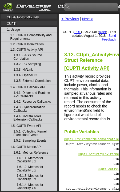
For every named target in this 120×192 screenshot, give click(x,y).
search (67, 7)
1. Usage (13, 29)
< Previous (70, 19)
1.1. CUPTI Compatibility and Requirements (31, 37)
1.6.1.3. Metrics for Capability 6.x (30, 177)
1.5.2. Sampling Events (30, 140)
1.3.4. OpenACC (25, 75)
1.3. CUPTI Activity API (26, 49)
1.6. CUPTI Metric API (26, 147)
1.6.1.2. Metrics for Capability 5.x (30, 168)
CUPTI (11, 24)
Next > (87, 19)
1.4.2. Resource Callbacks (32, 101)
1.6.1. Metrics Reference (31, 152)
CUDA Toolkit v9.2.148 (23, 17)
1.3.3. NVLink (23, 69)
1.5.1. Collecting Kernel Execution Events (30, 133)
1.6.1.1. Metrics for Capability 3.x (30, 160)
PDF (77, 32)
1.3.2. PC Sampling (27, 64)
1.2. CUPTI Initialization (27, 44)
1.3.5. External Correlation (32, 81)
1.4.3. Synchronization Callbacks (29, 109)
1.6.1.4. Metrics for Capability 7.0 (30, 186)
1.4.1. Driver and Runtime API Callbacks (32, 94)
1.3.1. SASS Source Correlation (28, 57)
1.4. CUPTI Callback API (27, 87)
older (102, 32)
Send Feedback (109, 37)
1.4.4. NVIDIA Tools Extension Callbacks (28, 118)
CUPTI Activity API (87, 68)
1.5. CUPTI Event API (25, 126)
